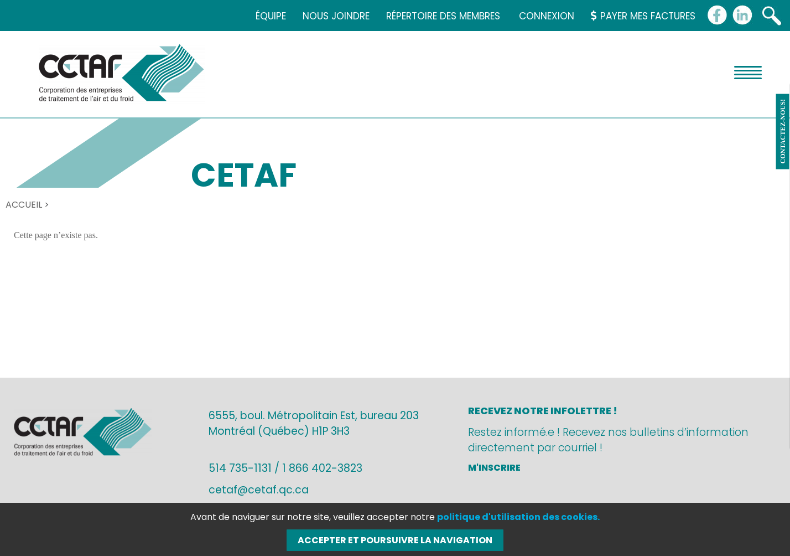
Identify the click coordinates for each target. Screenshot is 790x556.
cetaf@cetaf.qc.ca (259, 489)
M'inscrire (494, 467)
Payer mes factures (643, 16)
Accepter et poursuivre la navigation (395, 540)
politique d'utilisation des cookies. (518, 517)
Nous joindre (336, 16)
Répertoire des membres (443, 16)
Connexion (546, 16)
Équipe (271, 16)
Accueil (24, 204)
